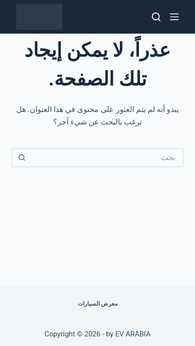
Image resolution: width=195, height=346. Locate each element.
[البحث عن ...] (107, 157)
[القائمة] (174, 16)
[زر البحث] (21, 157)
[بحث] (156, 16)
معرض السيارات (97, 303)
